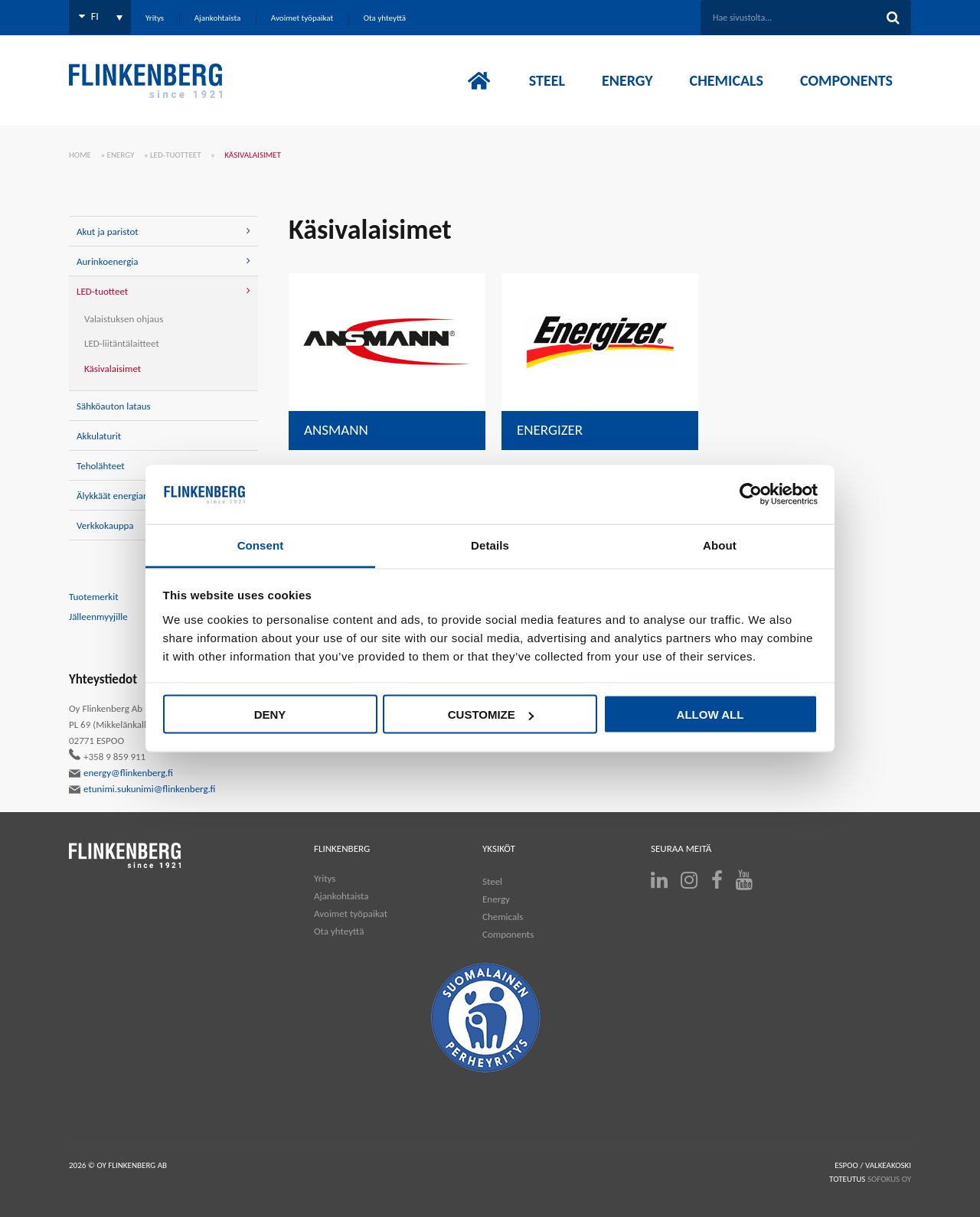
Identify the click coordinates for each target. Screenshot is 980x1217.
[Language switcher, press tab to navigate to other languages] (100, 17)
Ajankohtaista (341, 896)
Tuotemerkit (94, 596)
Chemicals (502, 916)
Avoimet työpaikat (350, 913)
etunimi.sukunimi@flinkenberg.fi (142, 789)
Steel (492, 881)
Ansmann (336, 430)
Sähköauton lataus (114, 406)
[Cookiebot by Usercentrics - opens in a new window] (751, 494)
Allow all (710, 714)
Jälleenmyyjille (98, 616)
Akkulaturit (99, 436)
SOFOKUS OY (889, 1179)
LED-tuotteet (175, 155)
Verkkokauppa (105, 525)
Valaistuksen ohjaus (123, 319)
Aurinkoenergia (107, 261)
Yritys (324, 878)
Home (80, 155)
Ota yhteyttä (339, 931)
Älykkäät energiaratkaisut (127, 495)
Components (508, 934)
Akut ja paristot (108, 231)
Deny (270, 714)
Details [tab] (490, 544)
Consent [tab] (260, 544)
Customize (491, 714)
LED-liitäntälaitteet (121, 343)
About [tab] (720, 544)
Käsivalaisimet (112, 368)
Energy (121, 155)
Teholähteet (101, 465)
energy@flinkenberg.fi (121, 773)
